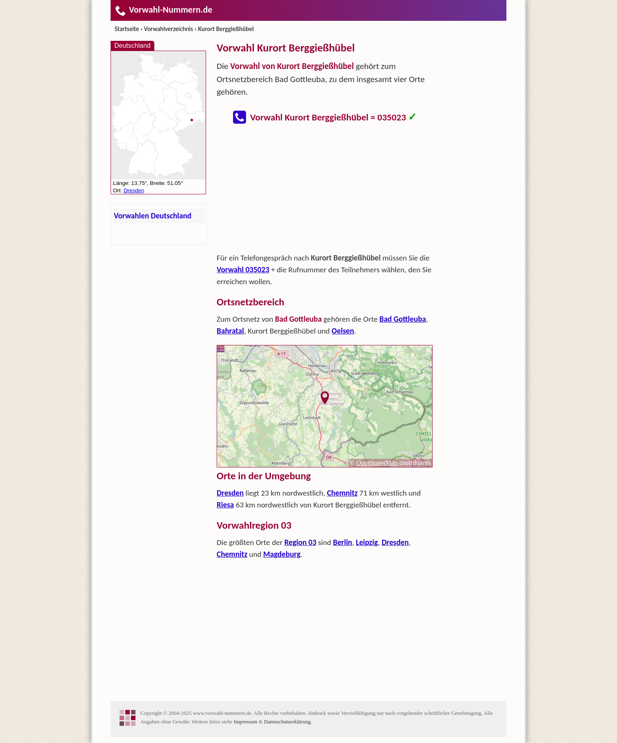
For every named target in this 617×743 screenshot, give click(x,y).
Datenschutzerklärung (287, 722)
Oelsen (343, 331)
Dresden (230, 493)
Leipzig (367, 542)
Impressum (245, 722)
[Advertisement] (325, 191)
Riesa (225, 504)
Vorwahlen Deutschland (152, 215)
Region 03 (300, 542)
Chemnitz (342, 493)
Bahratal (230, 331)
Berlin (342, 542)
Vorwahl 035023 (243, 269)
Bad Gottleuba (403, 319)
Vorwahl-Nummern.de (163, 9)
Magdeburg (281, 554)
